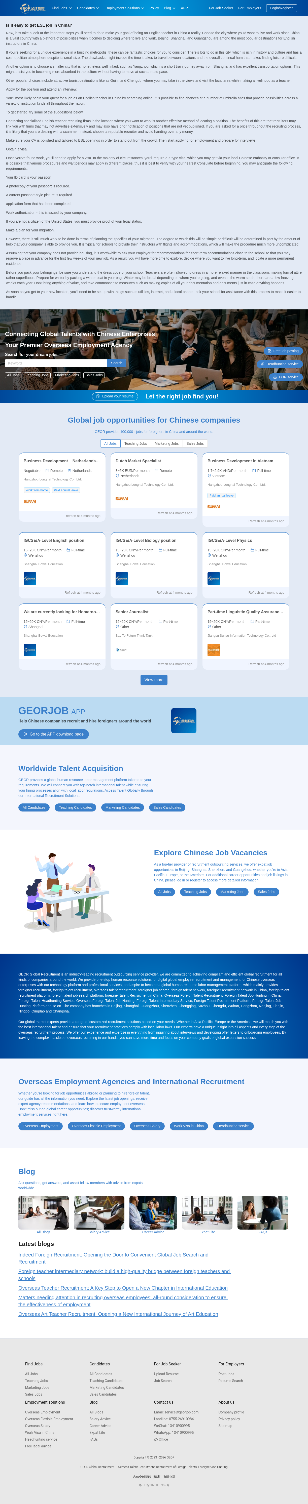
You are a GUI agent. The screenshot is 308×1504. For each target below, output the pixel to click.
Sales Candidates (103, 1394)
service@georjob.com (176, 1412)
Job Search (163, 1381)
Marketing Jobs (37, 1388)
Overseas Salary (37, 1426)
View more (154, 680)
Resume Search (231, 1381)
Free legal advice (38, 1446)
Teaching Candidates (106, 1381)
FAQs (94, 1439)
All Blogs (97, 1412)
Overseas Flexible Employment (49, 1419)
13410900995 (172, 1426)
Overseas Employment (42, 1412)
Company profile (231, 1412)
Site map (225, 1426)
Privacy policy (229, 1419)
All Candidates (101, 1374)
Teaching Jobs (36, 1381)
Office (161, 1439)
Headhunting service (41, 1439)
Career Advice (100, 1426)
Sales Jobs (33, 1394)
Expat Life (97, 1433)
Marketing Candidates (107, 1388)
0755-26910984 (174, 1419)
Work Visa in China (39, 1433)
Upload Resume (166, 1374)
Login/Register (281, 8)
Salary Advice (100, 1419)
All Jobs (31, 1374)
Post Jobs (226, 1374)
